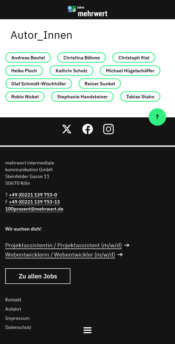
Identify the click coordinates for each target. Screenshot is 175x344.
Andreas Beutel (28, 58)
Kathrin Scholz (71, 71)
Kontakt (13, 300)
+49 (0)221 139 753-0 (33, 195)
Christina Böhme (81, 58)
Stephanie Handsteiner (82, 97)
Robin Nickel (25, 97)
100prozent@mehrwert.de (34, 209)
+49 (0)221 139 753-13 (34, 202)
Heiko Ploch (24, 71)
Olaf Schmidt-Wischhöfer (38, 84)
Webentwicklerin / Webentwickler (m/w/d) (65, 255)
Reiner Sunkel (100, 84)
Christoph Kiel (133, 58)
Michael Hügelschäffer (130, 71)
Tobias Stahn (140, 97)
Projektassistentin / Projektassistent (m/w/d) (68, 246)
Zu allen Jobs (38, 276)
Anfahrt (13, 309)
